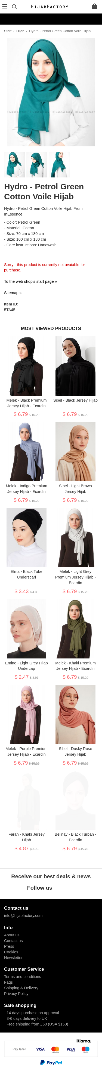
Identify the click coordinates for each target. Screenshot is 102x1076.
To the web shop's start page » (30, 281)
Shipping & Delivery (21, 988)
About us (12, 935)
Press (9, 946)
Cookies (11, 952)
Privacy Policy (16, 993)
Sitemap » (13, 293)
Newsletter (13, 958)
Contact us (13, 941)
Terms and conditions (22, 976)
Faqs (8, 982)
